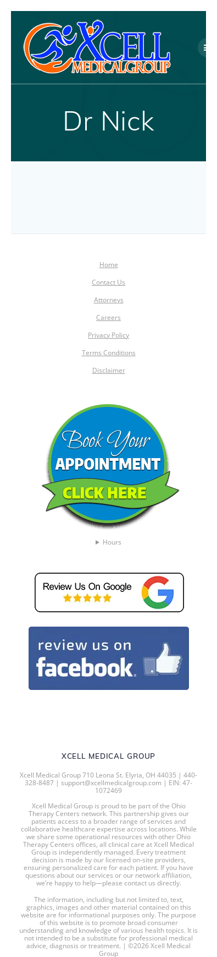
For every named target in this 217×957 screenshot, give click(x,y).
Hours (112, 542)
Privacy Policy (108, 335)
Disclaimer (108, 370)
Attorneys (109, 299)
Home (108, 264)
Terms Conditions (109, 352)
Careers (108, 317)
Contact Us (108, 282)
